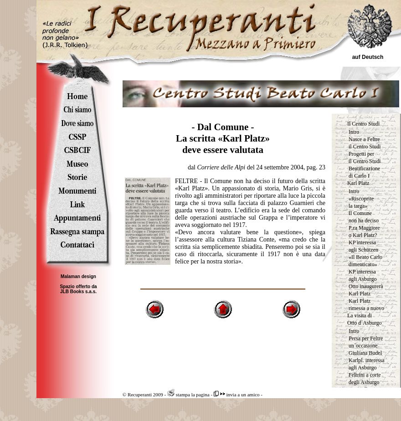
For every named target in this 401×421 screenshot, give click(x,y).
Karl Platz (358, 183)
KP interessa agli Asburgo (362, 275)
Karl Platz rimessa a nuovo (366, 304)
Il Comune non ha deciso (364, 217)
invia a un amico (237, 394)
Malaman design (78, 276)
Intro (354, 132)
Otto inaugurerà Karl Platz (366, 290)
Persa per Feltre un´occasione (366, 342)
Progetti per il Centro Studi (365, 157)
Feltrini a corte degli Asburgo (365, 378)
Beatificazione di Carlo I (364, 172)
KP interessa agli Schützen (363, 246)
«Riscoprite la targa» (361, 202)
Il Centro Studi (363, 124)
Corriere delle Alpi (221, 167)
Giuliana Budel (365, 353)
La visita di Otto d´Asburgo (364, 319)
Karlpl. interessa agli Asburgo (367, 364)
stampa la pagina (188, 394)
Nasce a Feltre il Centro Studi (365, 143)
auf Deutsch (368, 57)
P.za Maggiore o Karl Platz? (364, 231)
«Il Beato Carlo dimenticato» (365, 261)
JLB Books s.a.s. (78, 291)
